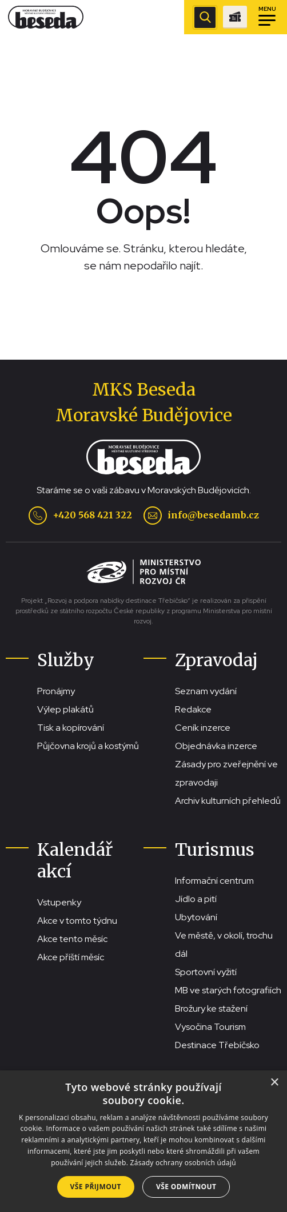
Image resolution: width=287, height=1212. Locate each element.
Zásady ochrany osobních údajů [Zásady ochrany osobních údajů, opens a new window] (183, 1162)
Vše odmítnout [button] (186, 1186)
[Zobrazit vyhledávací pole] (205, 17)
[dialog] (143, 1141)
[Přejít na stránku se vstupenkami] (235, 17)
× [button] (274, 1082)
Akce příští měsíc (70, 957)
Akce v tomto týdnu (77, 921)
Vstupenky (59, 902)
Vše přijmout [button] (95, 1186)
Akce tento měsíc (72, 939)
